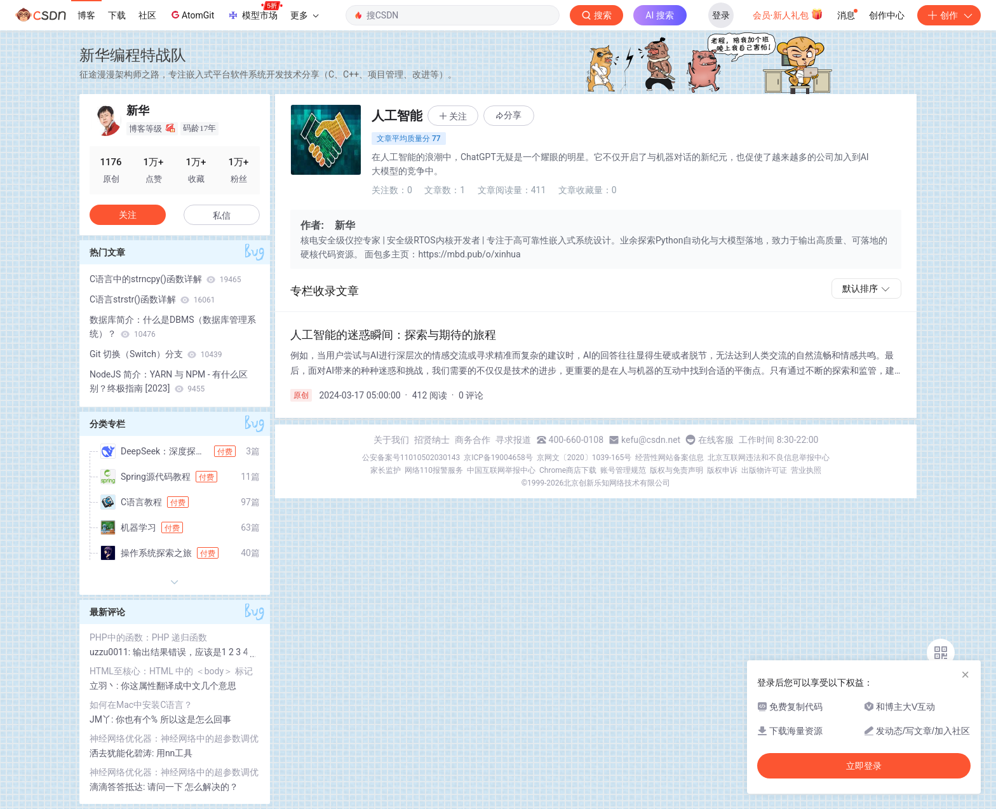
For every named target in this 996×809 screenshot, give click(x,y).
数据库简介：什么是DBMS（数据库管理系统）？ (173, 327)
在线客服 (716, 440)
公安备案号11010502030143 (411, 457)
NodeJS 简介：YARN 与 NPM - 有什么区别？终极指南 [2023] (169, 381)
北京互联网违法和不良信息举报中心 (769, 457)
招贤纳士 (432, 440)
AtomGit (191, 14)
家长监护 (385, 470)
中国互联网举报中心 (501, 470)
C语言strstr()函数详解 (152, 299)
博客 (86, 15)
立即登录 (864, 766)
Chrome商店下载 (567, 470)
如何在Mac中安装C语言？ (141, 705)
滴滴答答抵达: (118, 787)
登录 (721, 15)
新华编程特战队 (132, 55)
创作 (949, 15)
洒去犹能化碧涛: (123, 753)
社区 (147, 15)
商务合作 (472, 440)
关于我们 (391, 440)
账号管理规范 (623, 470)
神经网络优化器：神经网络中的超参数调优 (174, 738)
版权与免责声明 (676, 470)
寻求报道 (513, 440)
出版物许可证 (764, 470)
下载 (117, 15)
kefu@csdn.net (650, 440)
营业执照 (806, 470)
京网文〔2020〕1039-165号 (584, 457)
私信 (222, 215)
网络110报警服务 (434, 470)
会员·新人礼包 (788, 14)
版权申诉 (722, 470)
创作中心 (887, 15)
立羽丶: (105, 686)
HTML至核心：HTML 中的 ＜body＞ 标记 (171, 671)
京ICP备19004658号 (498, 457)
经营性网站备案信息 (669, 457)
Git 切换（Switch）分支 (156, 354)
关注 (128, 215)
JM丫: (103, 719)
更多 (304, 15)
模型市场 (255, 11)
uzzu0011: (111, 652)
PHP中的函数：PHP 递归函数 (148, 637)
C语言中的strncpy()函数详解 (165, 279)
